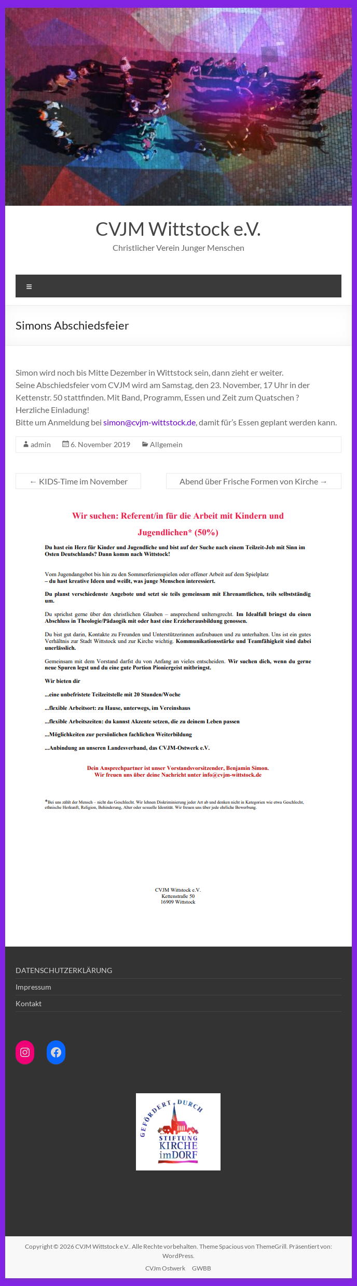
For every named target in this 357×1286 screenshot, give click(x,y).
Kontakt (29, 1003)
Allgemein (166, 444)
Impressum (33, 986)
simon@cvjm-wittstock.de (149, 422)
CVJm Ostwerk (165, 1268)
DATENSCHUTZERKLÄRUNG (64, 970)
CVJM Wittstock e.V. (178, 228)
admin (41, 444)
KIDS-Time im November (78, 481)
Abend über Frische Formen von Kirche (254, 481)
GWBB (201, 1268)
